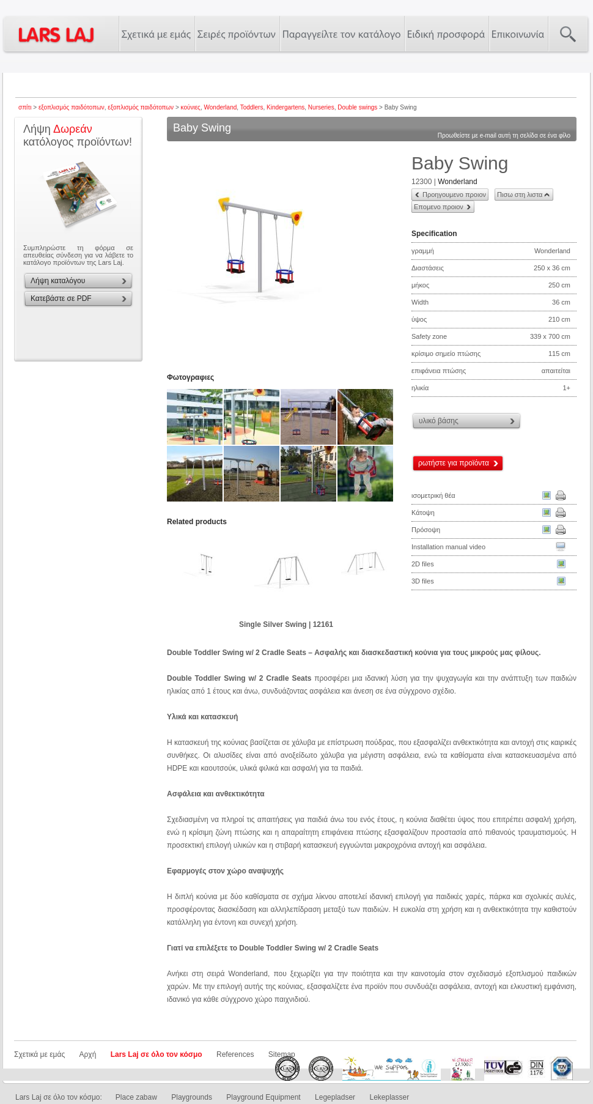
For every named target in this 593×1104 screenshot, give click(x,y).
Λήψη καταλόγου (58, 280)
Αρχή (88, 1054)
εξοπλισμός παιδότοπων (72, 107)
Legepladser (335, 1097)
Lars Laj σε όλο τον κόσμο (156, 1054)
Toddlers (251, 107)
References (235, 1054)
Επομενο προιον (438, 206)
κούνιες (191, 107)
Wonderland (220, 107)
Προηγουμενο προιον (454, 194)
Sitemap (281, 1054)
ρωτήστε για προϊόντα (453, 463)
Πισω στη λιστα (519, 194)
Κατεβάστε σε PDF (61, 298)
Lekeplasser (389, 1097)
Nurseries (321, 107)
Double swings (357, 107)
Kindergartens (285, 107)
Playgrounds (191, 1097)
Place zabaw (136, 1097)
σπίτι (24, 107)
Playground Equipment (263, 1097)
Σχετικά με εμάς (39, 1054)
